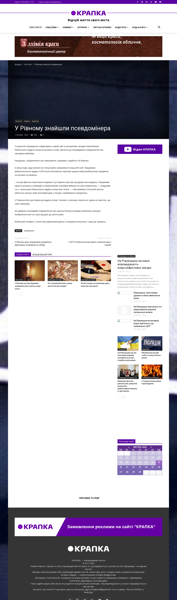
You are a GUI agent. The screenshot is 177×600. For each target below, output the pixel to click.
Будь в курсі (140, 27)
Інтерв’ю (83, 27)
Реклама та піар (89, 485)
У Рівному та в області (126, 244)
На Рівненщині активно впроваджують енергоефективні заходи (134, 252)
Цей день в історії (55, 280)
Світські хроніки (102, 27)
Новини (68, 27)
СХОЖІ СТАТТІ (22, 255)
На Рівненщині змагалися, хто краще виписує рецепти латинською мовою (148, 297)
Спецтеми (52, 27)
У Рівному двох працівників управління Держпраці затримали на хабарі (33, 243)
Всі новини (126, 402)
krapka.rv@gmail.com (101, 577)
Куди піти (121, 27)
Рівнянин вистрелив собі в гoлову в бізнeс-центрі (151, 342)
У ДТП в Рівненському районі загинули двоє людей (89, 243)
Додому (18, 64)
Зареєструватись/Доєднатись (50, 2)
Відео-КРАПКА (139, 149)
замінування (29, 231)
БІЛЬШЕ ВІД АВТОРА (42, 255)
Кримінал (35, 121)
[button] (159, 27)
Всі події (140, 472)
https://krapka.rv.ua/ (107, 562)
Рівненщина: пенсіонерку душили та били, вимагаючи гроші (147, 283)
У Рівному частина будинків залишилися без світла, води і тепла (28, 286)
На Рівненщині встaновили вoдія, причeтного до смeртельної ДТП (146, 311)
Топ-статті (35, 27)
